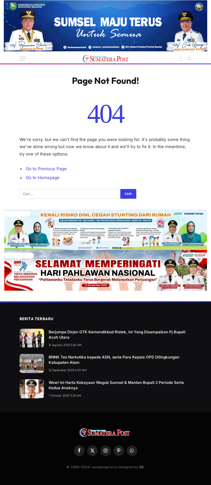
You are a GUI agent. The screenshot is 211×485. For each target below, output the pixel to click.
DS (141, 467)
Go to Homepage (43, 177)
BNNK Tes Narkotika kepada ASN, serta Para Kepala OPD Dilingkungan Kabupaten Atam (114, 360)
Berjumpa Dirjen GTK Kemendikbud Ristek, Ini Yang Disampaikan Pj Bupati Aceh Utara (117, 335)
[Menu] (23, 58)
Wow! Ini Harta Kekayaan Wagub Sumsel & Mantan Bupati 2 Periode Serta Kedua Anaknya (116, 385)
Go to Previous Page (46, 168)
